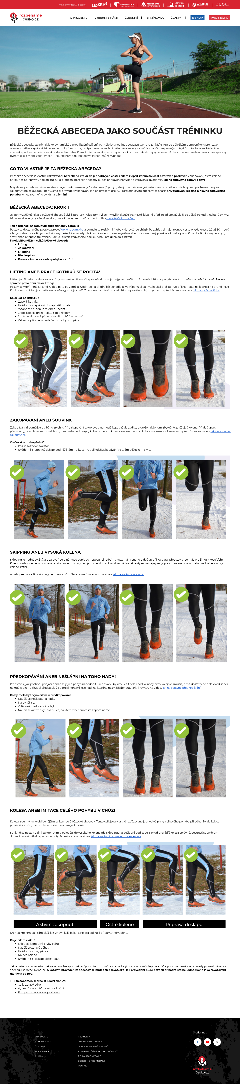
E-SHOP (197, 17)
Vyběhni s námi (106, 17)
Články (176, 17)
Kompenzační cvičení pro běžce (39, 992)
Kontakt (83, 1065)
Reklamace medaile (89, 1056)
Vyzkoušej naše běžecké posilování (41, 988)
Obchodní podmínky (90, 1041)
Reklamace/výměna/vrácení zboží (98, 1051)
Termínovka (154, 17)
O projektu (79, 17)
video (73, 155)
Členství (131, 17)
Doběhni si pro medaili (91, 1061)
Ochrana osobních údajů (93, 1046)
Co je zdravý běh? (29, 984)
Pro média (84, 1036)
